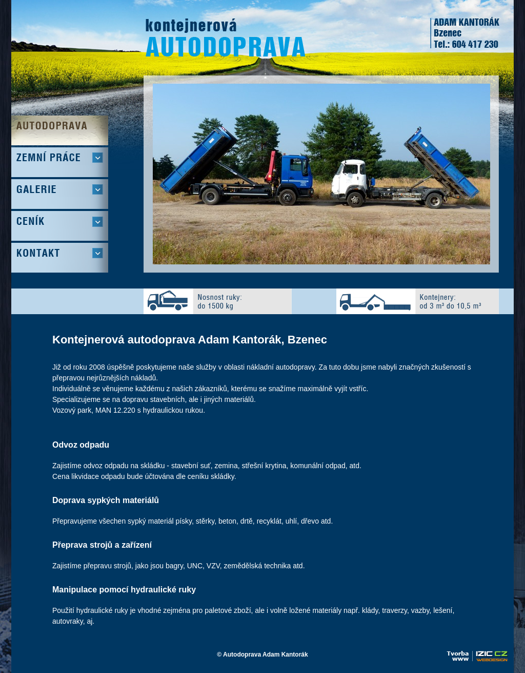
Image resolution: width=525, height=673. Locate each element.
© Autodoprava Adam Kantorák (262, 654)
